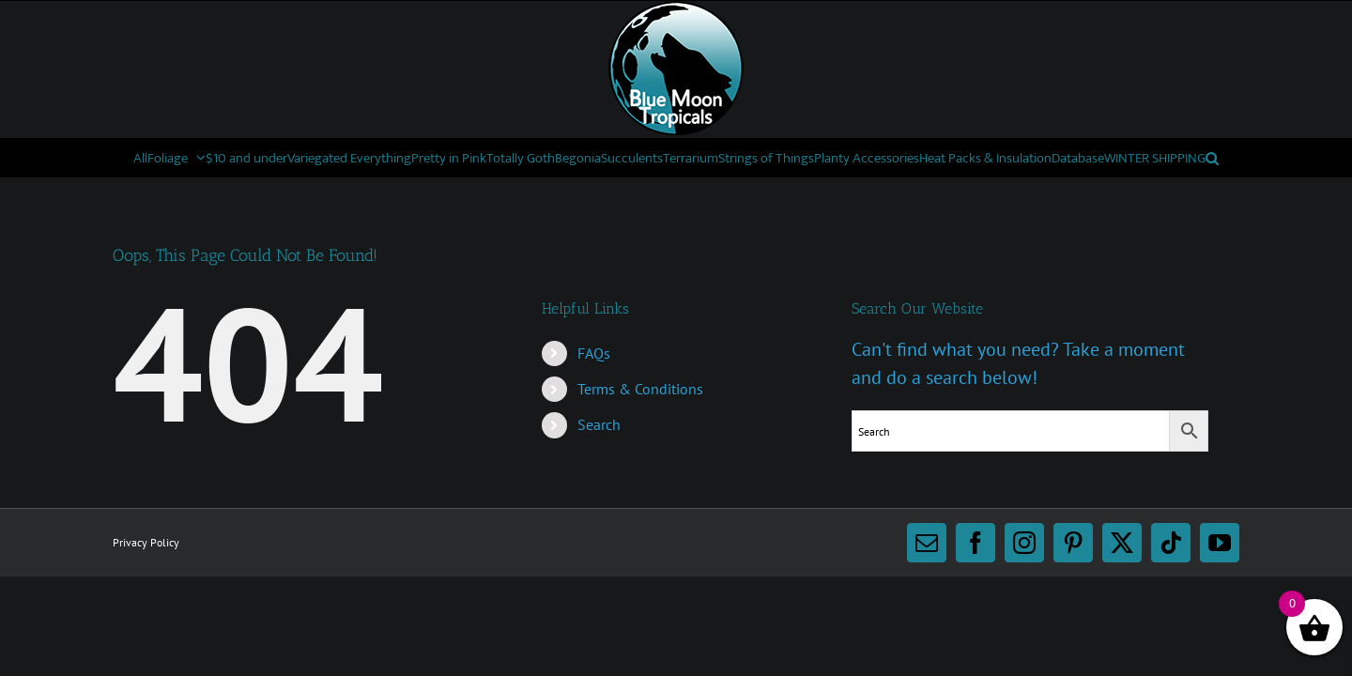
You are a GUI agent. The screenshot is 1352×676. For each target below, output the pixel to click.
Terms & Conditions (640, 426)
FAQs (593, 390)
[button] (861, 195)
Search (599, 462)
